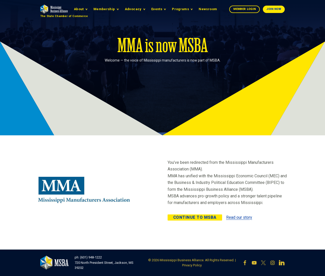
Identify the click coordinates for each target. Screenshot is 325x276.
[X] (263, 263)
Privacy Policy (192, 265)
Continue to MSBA (194, 217)
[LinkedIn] (282, 263)
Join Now (273, 9)
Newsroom (208, 9)
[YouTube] (254, 263)
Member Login (244, 9)
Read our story (239, 217)
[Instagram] (272, 263)
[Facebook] (245, 263)
